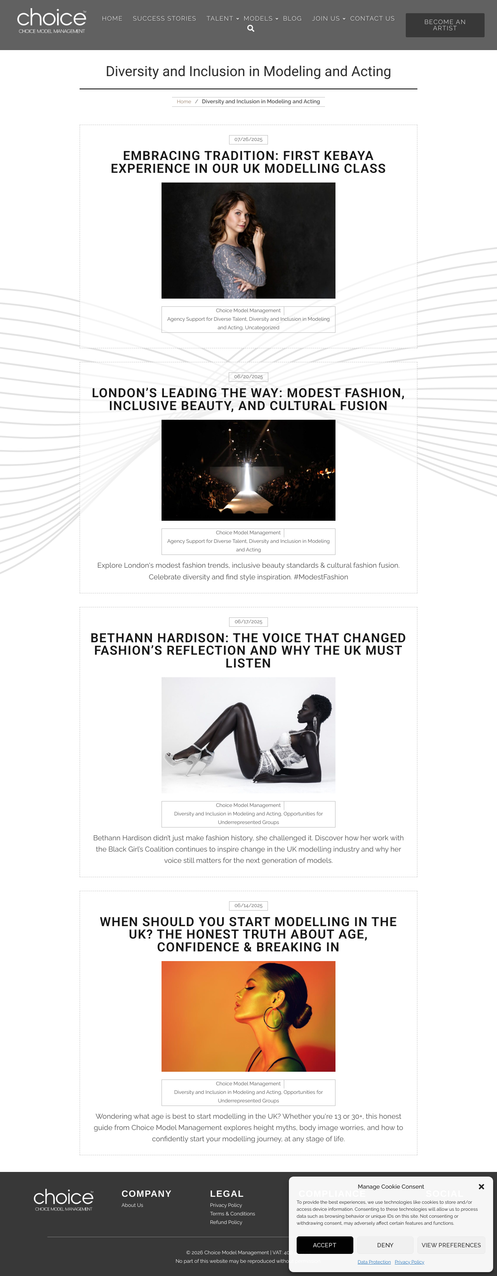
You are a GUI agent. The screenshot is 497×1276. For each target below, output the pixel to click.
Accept (325, 1245)
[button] (481, 1187)
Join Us (328, 19)
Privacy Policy (409, 1262)
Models (260, 19)
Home (112, 19)
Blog (292, 19)
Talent (222, 19)
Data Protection (374, 1262)
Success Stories (164, 19)
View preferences (451, 1245)
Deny (385, 1245)
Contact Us (372, 19)
